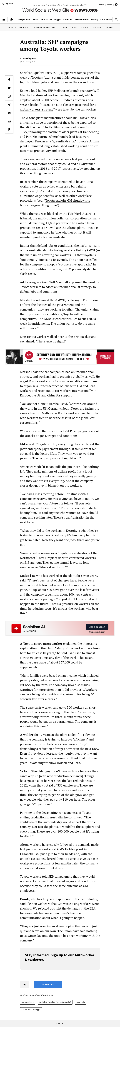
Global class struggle (31, 1009)
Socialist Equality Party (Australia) (55, 1002)
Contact (101, 4)
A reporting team (28, 58)
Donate (109, 27)
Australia (81, 1002)
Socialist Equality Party (46, 27)
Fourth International (18, 27)
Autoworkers (28, 1002)
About (109, 4)
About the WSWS (80, 27)
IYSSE (65, 27)
